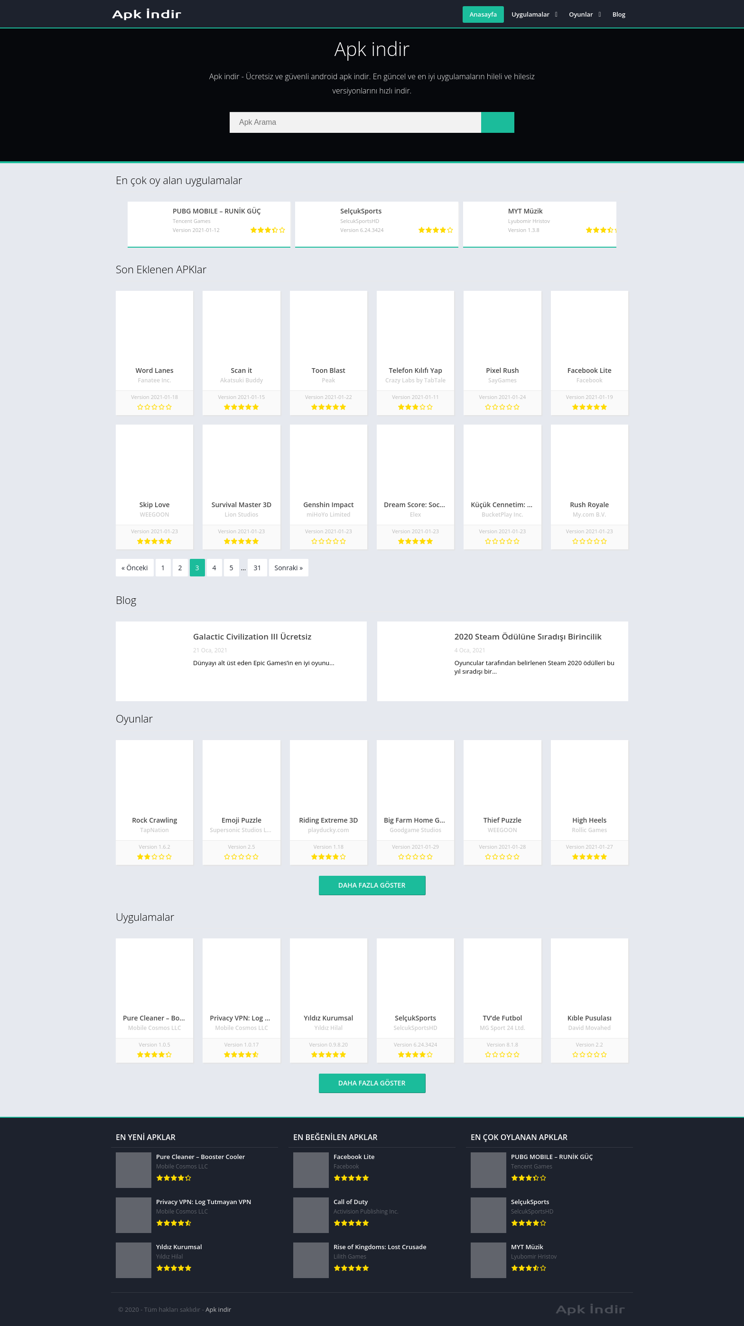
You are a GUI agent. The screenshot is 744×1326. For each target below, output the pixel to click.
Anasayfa (483, 14)
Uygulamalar (530, 14)
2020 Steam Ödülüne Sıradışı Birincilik (528, 636)
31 (257, 567)
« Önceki (134, 567)
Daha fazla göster (372, 885)
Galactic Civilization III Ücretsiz (252, 636)
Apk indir (218, 1309)
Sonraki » (289, 567)
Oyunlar (581, 14)
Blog (619, 14)
